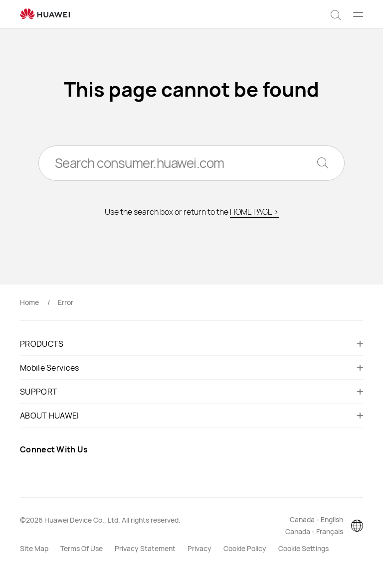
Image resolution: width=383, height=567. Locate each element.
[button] (336, 14)
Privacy (199, 548)
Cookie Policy (244, 548)
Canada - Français (314, 531)
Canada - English (316, 519)
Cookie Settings (303, 548)
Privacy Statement (145, 548)
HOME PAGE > (254, 212)
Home (29, 302)
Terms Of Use (81, 548)
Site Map (34, 548)
